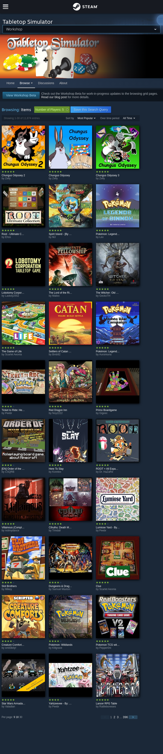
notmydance (12, 530)
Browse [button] (25, 83)
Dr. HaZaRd (106, 471)
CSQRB (9, 471)
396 (125, 717)
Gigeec (103, 413)
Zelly (8, 178)
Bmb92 (56, 354)
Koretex (56, 471)
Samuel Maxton (61, 589)
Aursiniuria (105, 354)
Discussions (46, 83)
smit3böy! (10, 647)
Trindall (56, 530)
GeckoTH (104, 295)
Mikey (8, 589)
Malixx (56, 295)
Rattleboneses (107, 706)
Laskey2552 (12, 295)
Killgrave (57, 647)
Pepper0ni (105, 647)
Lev (101, 237)
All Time (127, 118)
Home (10, 83)
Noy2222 (57, 413)
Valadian (10, 706)
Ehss (8, 237)
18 (17, 717)
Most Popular (85, 118)
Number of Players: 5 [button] (52, 109)
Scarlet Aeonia (13, 354)
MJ (54, 237)
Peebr (8, 413)
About (63, 83)
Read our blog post (54, 97)
